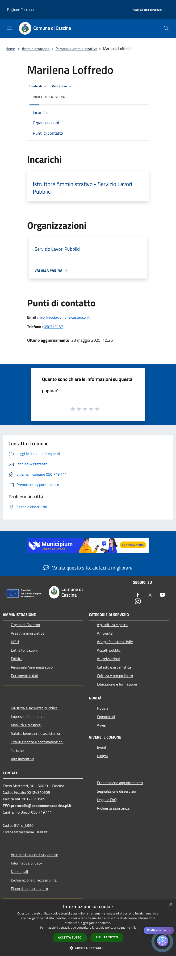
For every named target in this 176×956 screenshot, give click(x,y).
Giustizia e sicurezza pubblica (34, 708)
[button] (88, 948)
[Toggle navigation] (9, 28)
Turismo (17, 750)
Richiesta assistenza (113, 808)
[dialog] (88, 928)
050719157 (53, 326)
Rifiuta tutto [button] (107, 937)
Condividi (38, 86)
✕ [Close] (169, 930)
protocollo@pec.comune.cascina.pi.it (41, 805)
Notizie (102, 708)
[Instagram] (137, 602)
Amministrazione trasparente (34, 854)
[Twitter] (150, 595)
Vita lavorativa (22, 759)
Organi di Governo (25, 625)
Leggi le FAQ (107, 799)
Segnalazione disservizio (116, 791)
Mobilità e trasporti (26, 725)
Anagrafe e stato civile (115, 641)
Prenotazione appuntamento (120, 783)
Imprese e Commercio (28, 716)
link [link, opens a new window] (133, 928)
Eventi (102, 747)
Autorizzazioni (108, 658)
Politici (16, 658)
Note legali (19, 871)
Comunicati (106, 716)
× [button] (170, 904)
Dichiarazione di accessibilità (34, 880)
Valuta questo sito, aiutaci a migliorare (88, 567)
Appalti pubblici (109, 650)
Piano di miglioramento (29, 888)
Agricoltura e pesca (112, 625)
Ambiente (105, 633)
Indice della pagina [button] (49, 96)
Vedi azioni (62, 86)
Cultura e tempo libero (115, 675)
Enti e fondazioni (24, 650)
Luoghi (102, 756)
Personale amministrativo (76, 48)
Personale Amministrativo (32, 667)
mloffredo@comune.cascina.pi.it (64, 317)
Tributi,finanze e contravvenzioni (37, 742)
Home (10, 48)
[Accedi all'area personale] (147, 10)
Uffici (15, 641)
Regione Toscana (20, 9)
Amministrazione (36, 48)
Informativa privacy (26, 863)
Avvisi (102, 725)
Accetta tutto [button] (70, 937)
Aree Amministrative (27, 633)
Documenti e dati (24, 675)
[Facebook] (137, 595)
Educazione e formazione (117, 684)
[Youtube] (162, 595)
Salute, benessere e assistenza (35, 733)
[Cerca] (166, 28)
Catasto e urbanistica (114, 667)
